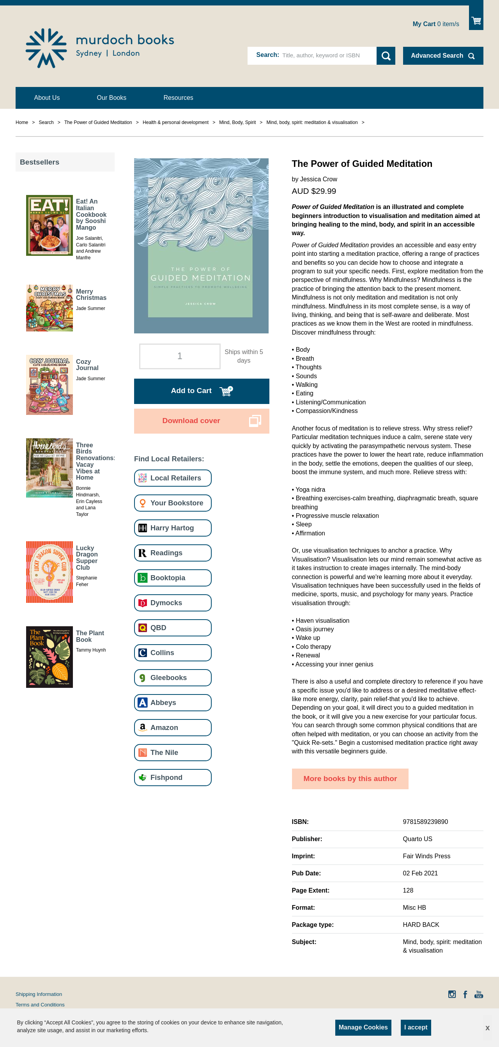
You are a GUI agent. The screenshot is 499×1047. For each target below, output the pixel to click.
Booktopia (167, 578)
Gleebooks (168, 677)
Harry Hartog (172, 528)
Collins (162, 652)
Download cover (191, 420)
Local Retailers (175, 478)
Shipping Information (39, 994)
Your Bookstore (176, 503)
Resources (178, 97)
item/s (436, 24)
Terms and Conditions (40, 1005)
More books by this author (350, 778)
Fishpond (166, 777)
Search (267, 54)
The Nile (164, 752)
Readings (166, 553)
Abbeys (163, 702)
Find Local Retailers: (169, 459)
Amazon (164, 727)
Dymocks (166, 603)
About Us (47, 97)
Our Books (112, 97)
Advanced (437, 55)
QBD (158, 628)
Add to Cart (191, 390)
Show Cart (476, 17)
